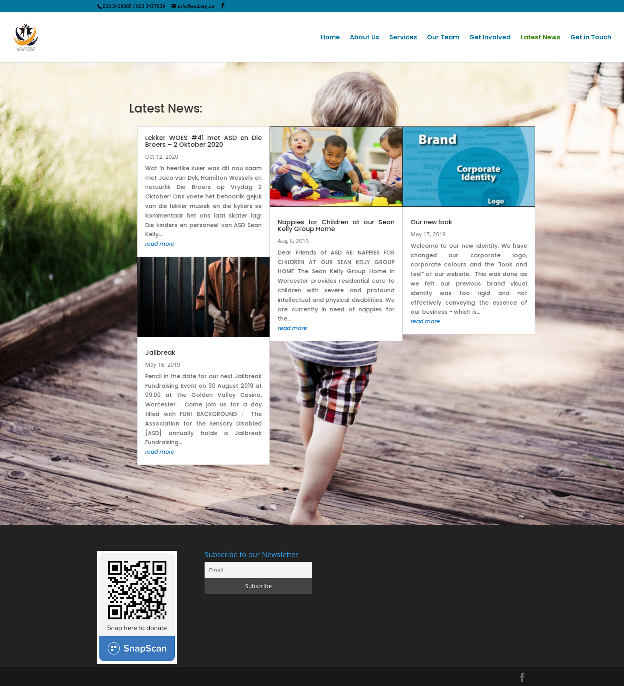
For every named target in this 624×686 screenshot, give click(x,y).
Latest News (540, 38)
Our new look (497, 222)
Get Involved (490, 38)
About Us (364, 38)
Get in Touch (590, 38)
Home (330, 38)
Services (403, 38)
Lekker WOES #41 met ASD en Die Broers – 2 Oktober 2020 (269, 141)
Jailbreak (226, 352)
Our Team (443, 38)
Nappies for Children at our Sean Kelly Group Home (401, 225)
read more (225, 244)
